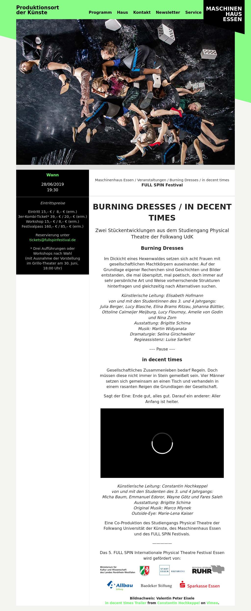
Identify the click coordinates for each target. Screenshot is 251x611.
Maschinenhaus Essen (114, 180)
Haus (122, 12)
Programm (100, 12)
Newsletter (168, 12)
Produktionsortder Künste (37, 10)
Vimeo (212, 603)
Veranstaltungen (151, 180)
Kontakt (142, 12)
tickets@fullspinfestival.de (52, 240)
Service (193, 12)
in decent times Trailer (125, 603)
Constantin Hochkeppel (178, 603)
